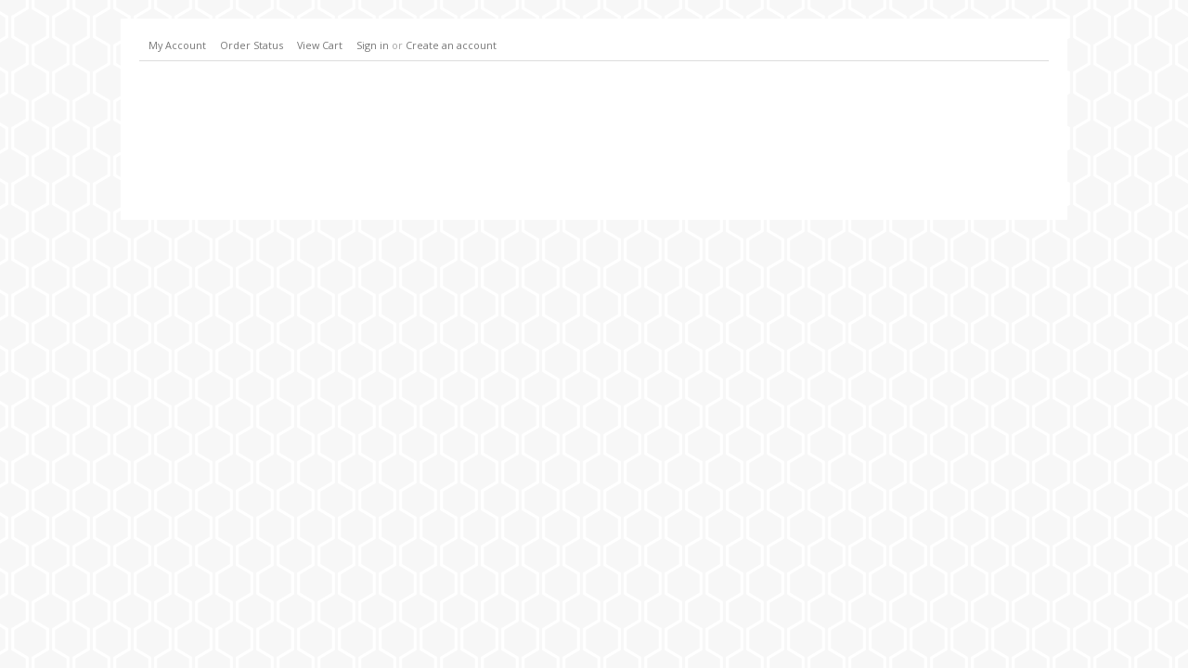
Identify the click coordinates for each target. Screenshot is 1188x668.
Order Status (251, 45)
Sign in (372, 45)
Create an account (451, 45)
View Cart (319, 45)
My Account (177, 45)
